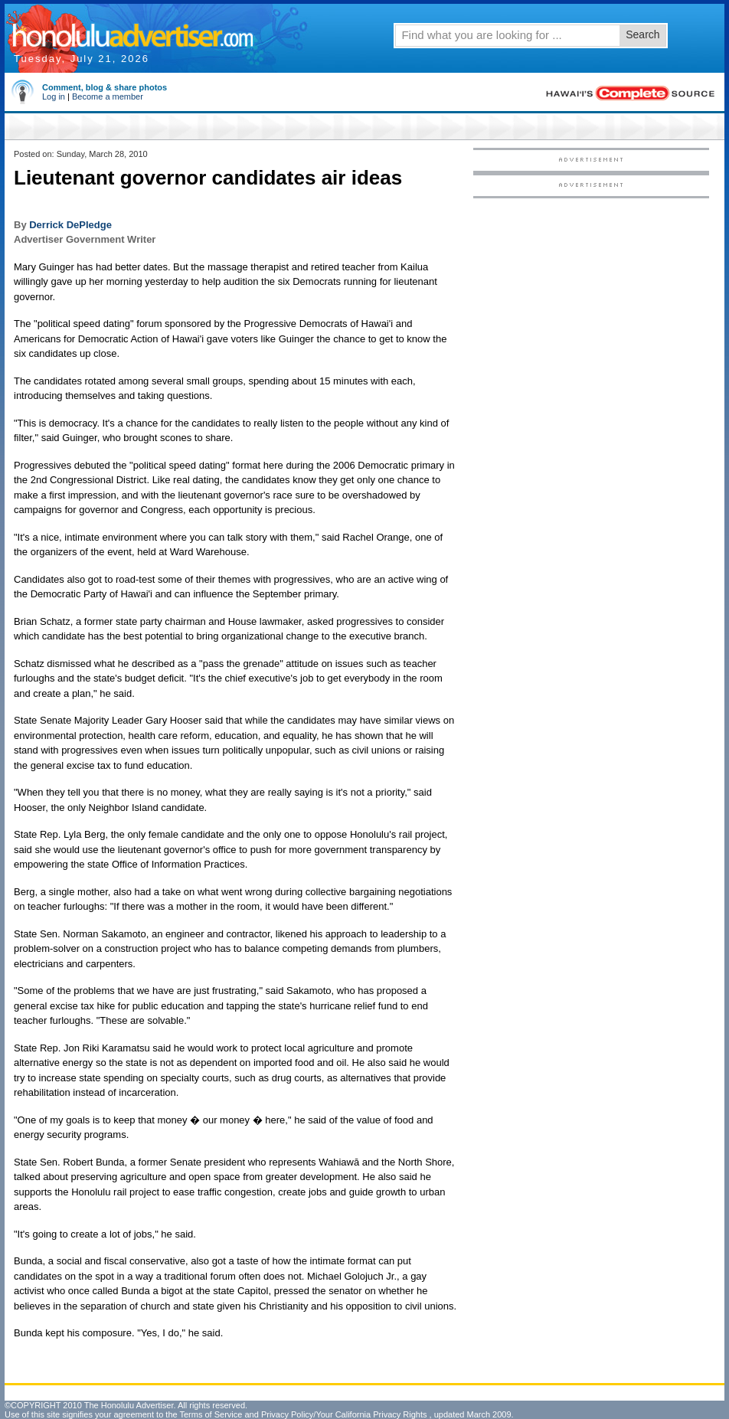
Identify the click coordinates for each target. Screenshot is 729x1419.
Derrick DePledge (70, 225)
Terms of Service (210, 1414)
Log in (53, 96)
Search (642, 34)
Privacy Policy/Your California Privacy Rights (344, 1414)
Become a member (107, 96)
